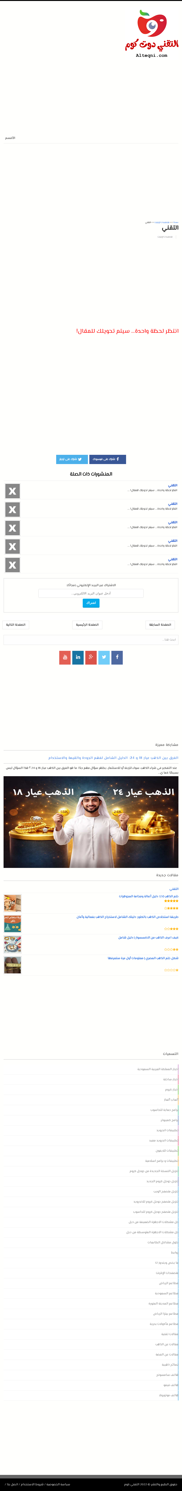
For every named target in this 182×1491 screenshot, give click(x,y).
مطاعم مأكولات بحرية (164, 1324)
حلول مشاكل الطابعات (163, 1242)
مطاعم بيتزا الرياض (165, 1314)
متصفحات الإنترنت (165, 237)
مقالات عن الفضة (167, 1354)
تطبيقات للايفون (167, 1151)
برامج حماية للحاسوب (164, 1110)
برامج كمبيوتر (169, 1120)
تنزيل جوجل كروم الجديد (162, 1181)
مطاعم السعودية (166, 1293)
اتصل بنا (12, 1484)
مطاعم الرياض (168, 1283)
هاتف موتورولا (168, 1395)
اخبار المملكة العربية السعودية (157, 1069)
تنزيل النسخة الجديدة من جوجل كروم (154, 1171)
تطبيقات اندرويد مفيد (163, 1140)
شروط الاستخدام (32, 1484)
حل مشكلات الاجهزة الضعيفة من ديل (153, 1222)
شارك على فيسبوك (106, 459)
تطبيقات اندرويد (167, 1130)
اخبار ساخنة (170, 1079)
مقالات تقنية (169, 1334)
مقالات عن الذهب (166, 1344)
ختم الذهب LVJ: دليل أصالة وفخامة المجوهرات (148, 896)
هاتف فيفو (171, 1385)
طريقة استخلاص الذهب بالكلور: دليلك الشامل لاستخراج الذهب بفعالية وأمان (127, 917)
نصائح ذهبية (170, 1365)
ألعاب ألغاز (171, 1100)
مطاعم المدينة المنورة (163, 1303)
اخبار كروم (171, 1089)
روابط (174, 1252)
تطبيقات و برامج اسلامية (161, 1161)
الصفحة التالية (15, 625)
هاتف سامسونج (167, 1375)
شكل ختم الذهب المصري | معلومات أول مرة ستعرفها (143, 958)
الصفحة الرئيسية (87, 625)
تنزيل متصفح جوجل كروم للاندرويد (155, 1201)
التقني (172, 485)
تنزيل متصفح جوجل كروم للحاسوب (155, 1212)
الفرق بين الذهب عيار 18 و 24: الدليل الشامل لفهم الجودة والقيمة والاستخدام (113, 758)
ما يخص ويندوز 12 (166, 1263)
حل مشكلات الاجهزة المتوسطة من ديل (152, 1232)
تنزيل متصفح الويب (165, 1191)
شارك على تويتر (70, 459)
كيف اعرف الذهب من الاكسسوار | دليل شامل (148, 937)
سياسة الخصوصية (58, 1484)
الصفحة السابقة (160, 625)
